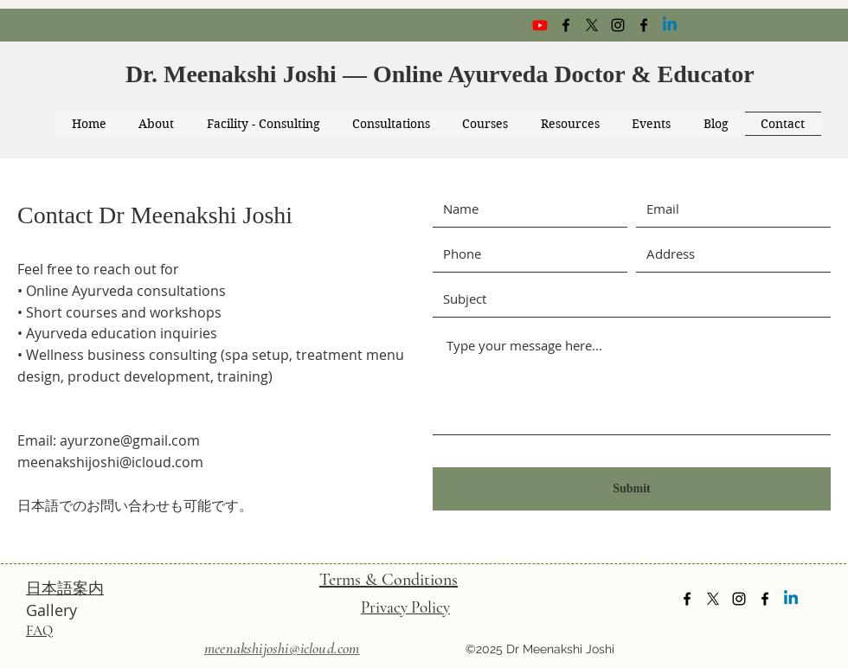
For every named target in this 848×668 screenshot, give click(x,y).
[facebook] (566, 25)
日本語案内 (65, 587)
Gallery (51, 610)
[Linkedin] (669, 25)
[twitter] (592, 25)
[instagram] (617, 25)
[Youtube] (540, 25)
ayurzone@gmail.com (130, 440)
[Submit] (632, 489)
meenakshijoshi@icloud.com (110, 462)
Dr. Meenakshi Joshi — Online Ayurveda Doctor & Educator (442, 74)
